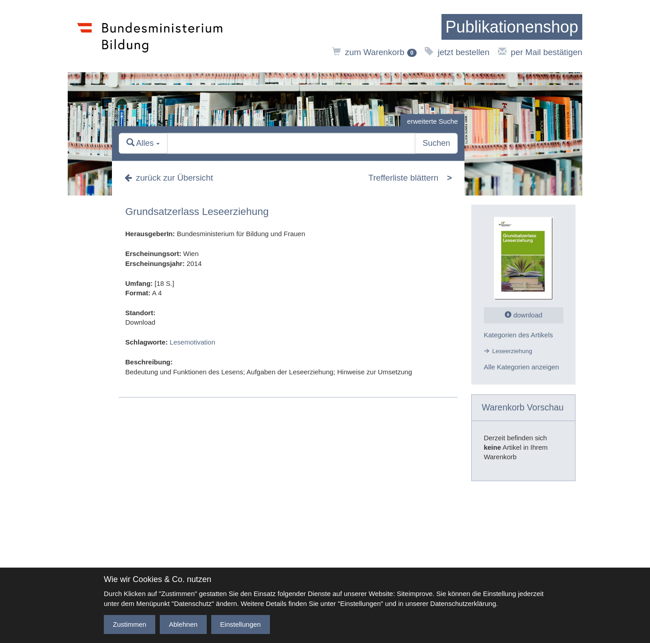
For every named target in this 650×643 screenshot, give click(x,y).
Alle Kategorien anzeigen (521, 367)
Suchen (436, 143)
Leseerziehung (512, 351)
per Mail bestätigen (540, 52)
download (523, 315)
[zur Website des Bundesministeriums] (150, 36)
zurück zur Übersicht (169, 177)
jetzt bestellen (457, 52)
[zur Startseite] (511, 27)
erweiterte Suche (432, 121)
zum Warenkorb (374, 52)
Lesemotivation (192, 342)
